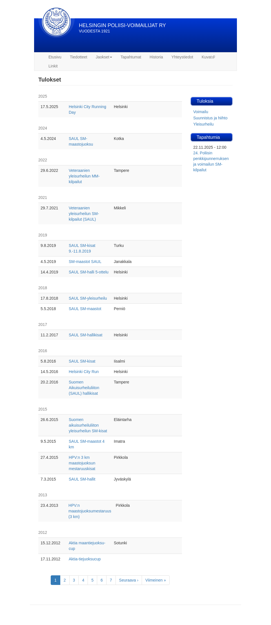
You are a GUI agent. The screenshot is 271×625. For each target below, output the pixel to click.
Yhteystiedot (182, 57)
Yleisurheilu (203, 124)
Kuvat (208, 57)
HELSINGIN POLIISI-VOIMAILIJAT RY (122, 25)
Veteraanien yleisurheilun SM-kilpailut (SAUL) (84, 214)
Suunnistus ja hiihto (210, 118)
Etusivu (54, 57)
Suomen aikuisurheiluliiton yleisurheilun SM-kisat (88, 425)
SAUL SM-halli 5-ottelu (88, 272)
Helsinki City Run (84, 371)
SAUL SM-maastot (85, 308)
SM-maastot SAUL (85, 261)
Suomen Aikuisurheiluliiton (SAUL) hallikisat (84, 388)
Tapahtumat (131, 57)
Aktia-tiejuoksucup (85, 559)
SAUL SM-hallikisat (85, 335)
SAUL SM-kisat (82, 361)
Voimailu (200, 111)
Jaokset (104, 57)
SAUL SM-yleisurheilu (88, 298)
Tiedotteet (78, 57)
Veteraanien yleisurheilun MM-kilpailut (84, 176)
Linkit (53, 66)
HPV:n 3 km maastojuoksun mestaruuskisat (82, 463)
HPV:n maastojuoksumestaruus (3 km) (89, 511)
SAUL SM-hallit (82, 479)
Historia (156, 57)
